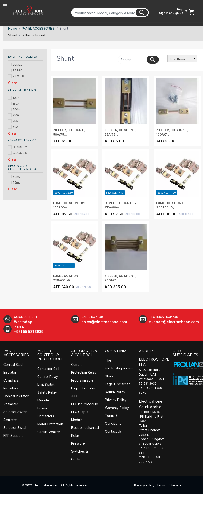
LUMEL (15, 64)
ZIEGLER (16, 76)
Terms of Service (169, 485)
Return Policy (115, 392)
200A (14, 109)
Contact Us (113, 431)
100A (13, 98)
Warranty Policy (117, 408)
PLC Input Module (84, 404)
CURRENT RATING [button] (22, 90)
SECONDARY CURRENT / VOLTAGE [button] (24, 167)
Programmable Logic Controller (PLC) (83, 388)
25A (13, 121)
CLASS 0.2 (17, 147)
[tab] (25, 58)
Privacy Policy (116, 400)
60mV (14, 176)
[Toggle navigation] (5, 5)
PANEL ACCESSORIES (38, 28)
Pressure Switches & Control (79, 451)
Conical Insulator (16, 396)
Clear (12, 83)
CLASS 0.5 (17, 153)
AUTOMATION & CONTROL (84, 353)
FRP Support (13, 435)
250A (14, 115)
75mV (14, 182)
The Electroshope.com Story (119, 368)
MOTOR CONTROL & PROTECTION (49, 355)
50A (13, 127)
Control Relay (47, 377)
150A (13, 103)
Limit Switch (46, 384)
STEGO (15, 70)
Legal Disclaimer (117, 384)
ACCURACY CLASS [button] (22, 140)
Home (12, 28)
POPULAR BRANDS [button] (22, 57)
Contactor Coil (48, 369)
